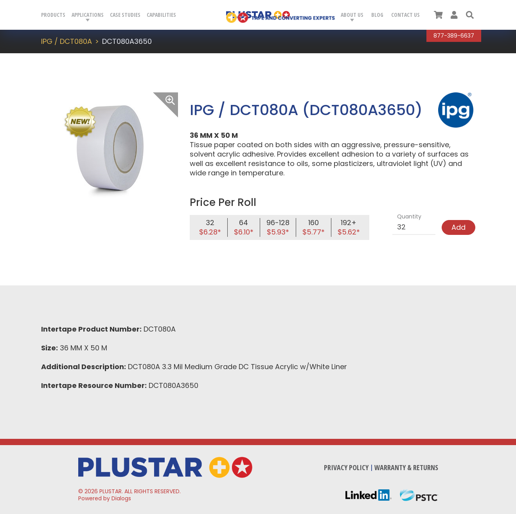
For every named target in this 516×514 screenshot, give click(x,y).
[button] (469, 14)
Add (458, 227)
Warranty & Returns (406, 467)
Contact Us (405, 14)
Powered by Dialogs (104, 498)
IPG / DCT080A (66, 41)
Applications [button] (88, 14)
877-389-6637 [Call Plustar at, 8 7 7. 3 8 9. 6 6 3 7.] (453, 36)
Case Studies (125, 14)
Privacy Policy (346, 467)
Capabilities (161, 14)
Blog (377, 14)
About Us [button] (352, 14)
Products (53, 14)
